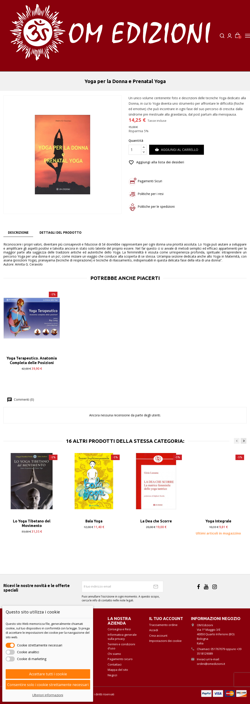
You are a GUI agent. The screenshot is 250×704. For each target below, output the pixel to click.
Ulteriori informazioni (47, 695)
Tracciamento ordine (163, 625)
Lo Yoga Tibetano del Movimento (31, 523)
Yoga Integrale (218, 521)
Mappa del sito (118, 670)
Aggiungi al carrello (176, 149)
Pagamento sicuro (120, 659)
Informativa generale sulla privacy (122, 637)
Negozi (112, 675)
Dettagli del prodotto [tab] (61, 232)
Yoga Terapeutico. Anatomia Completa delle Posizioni (32, 360)
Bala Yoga (93, 521)
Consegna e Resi (119, 629)
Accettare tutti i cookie (48, 673)
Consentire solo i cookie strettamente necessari (48, 684)
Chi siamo (114, 654)
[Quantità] (135, 150)
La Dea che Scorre (156, 521)
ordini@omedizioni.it (211, 664)
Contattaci (114, 664)
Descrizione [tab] (18, 232)
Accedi (153, 630)
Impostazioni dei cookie (165, 641)
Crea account (158, 635)
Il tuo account (166, 618)
